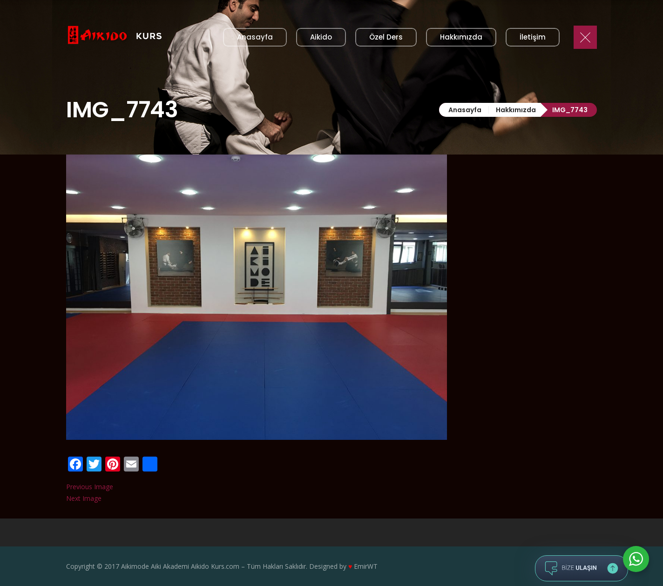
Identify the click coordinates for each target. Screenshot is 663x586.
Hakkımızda (516, 110)
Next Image (83, 498)
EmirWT (366, 566)
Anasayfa (464, 110)
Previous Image (89, 486)
